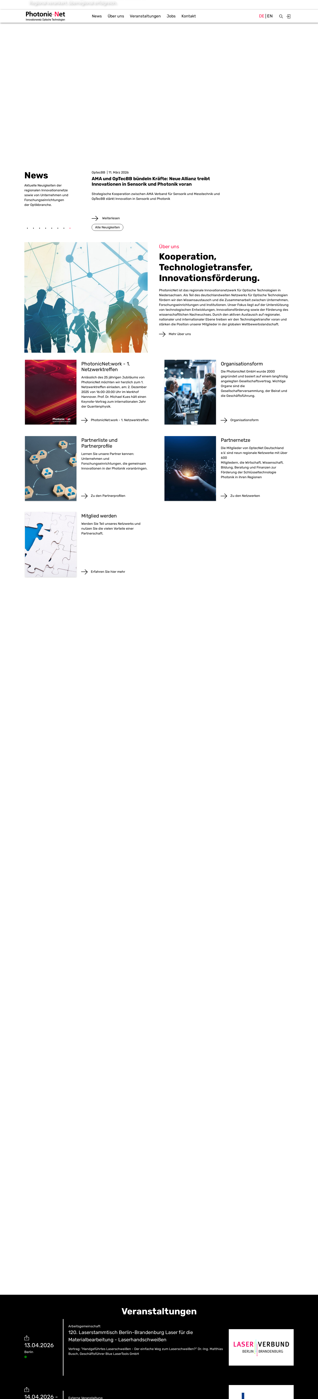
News (97, 16)
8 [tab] (70, 228)
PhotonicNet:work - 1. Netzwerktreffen (120, 420)
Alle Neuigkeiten (107, 227)
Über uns (116, 16)
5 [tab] (52, 228)
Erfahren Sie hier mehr (108, 572)
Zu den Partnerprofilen (108, 496)
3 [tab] (40, 228)
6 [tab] (58, 228)
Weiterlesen (110, 218)
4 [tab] (46, 228)
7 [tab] (64, 228)
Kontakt (189, 16)
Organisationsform (244, 420)
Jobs (171, 16)
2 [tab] (33, 228)
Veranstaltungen (145, 16)
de (261, 16)
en (270, 16)
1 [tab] (27, 228)
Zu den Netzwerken (245, 496)
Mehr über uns (180, 334)
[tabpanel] (193, 195)
